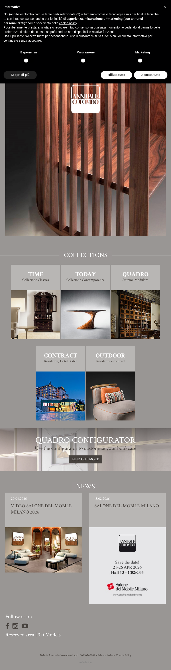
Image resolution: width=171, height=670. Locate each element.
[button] (165, 7)
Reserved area (19, 634)
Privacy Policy (106, 655)
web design (85, 662)
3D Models (49, 634)
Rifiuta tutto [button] (116, 75)
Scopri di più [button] (20, 75)
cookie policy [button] (68, 23)
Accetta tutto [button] (150, 75)
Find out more (85, 459)
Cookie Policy (123, 655)
